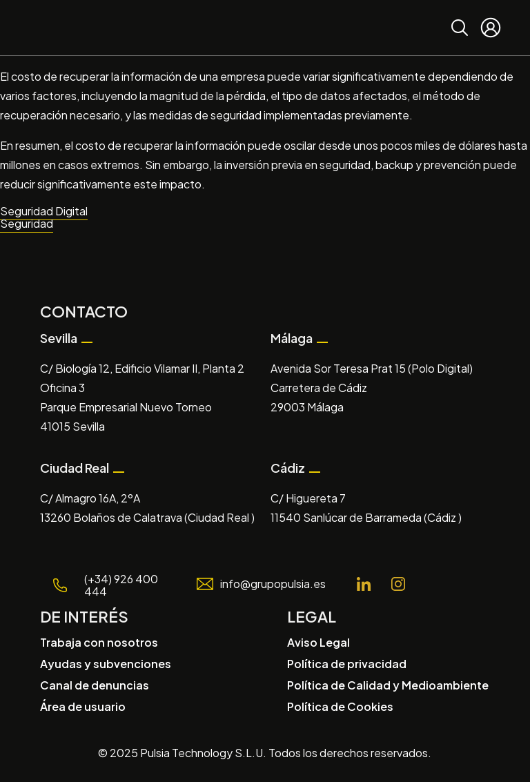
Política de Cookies (340, 706)
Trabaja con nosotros (99, 642)
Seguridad (26, 223)
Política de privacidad (346, 663)
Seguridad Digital (44, 211)
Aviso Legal (318, 642)
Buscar (460, 17)
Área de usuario (83, 706)
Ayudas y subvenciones (105, 663)
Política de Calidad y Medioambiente (388, 685)
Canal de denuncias (94, 685)
